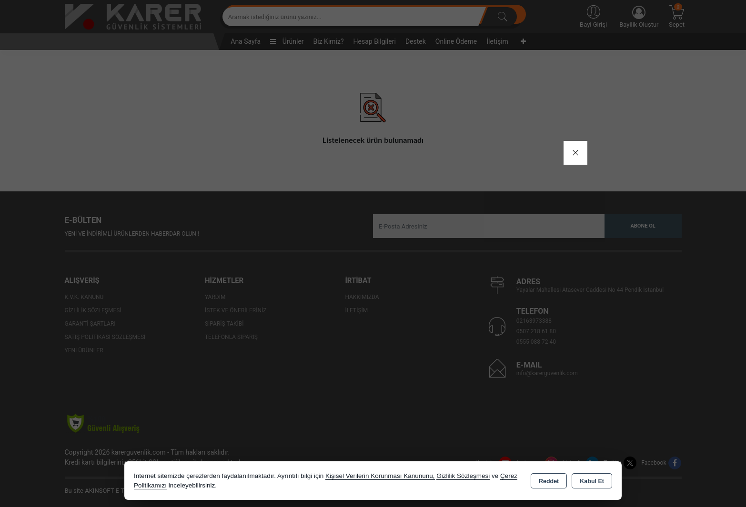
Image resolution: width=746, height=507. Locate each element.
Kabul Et (592, 481)
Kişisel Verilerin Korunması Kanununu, (380, 475)
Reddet (549, 481)
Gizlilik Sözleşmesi (463, 475)
